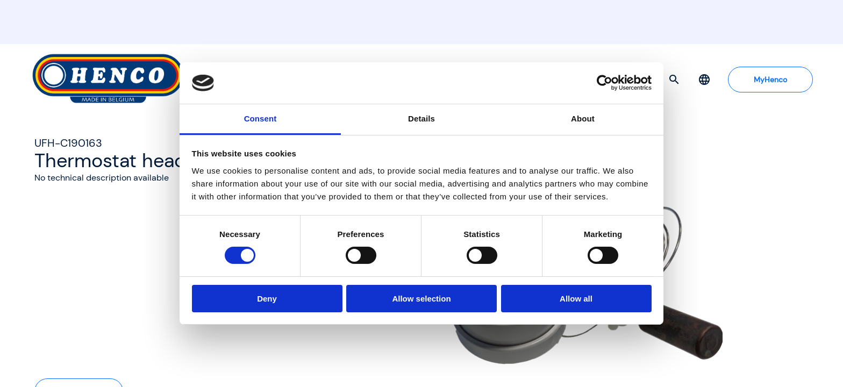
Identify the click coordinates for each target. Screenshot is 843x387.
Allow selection (421, 298)
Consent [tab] (260, 118)
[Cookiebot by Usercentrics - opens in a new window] (605, 83)
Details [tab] (421, 118)
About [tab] (583, 118)
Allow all (576, 298)
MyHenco (770, 79)
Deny (267, 298)
